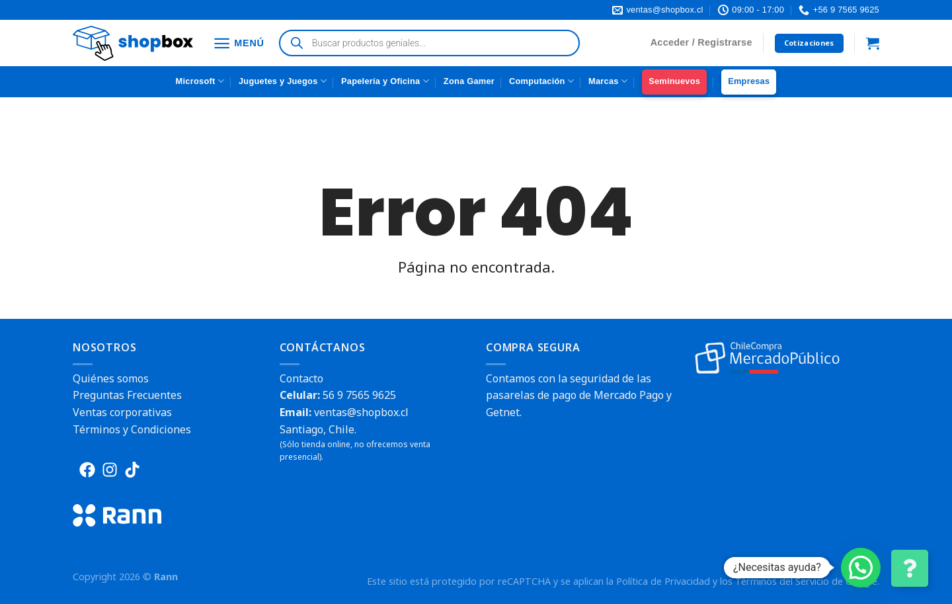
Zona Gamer (469, 81)
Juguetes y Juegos (283, 81)
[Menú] (238, 43)
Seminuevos (674, 81)
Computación (541, 81)
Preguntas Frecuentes (127, 395)
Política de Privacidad (663, 581)
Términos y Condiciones (132, 429)
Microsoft (200, 81)
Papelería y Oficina (385, 81)
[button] (861, 567)
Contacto (301, 378)
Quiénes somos (111, 378)
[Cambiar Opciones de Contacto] (909, 568)
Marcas (607, 81)
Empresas (749, 81)
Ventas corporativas (122, 412)
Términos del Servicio (782, 581)
